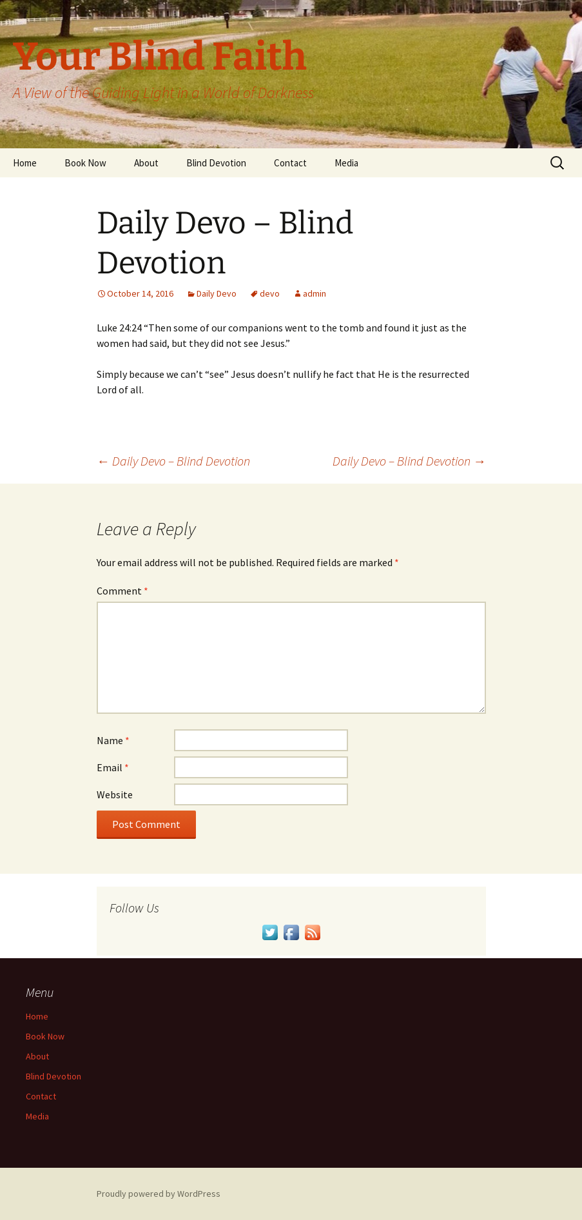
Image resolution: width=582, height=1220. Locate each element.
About (146, 163)
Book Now (85, 163)
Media (346, 163)
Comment (122, 590)
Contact (290, 163)
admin (314, 293)
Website (115, 794)
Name (113, 740)
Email (113, 767)
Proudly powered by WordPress (158, 1193)
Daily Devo (217, 293)
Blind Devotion (216, 163)
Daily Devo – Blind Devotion (173, 461)
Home (25, 163)
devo (270, 293)
